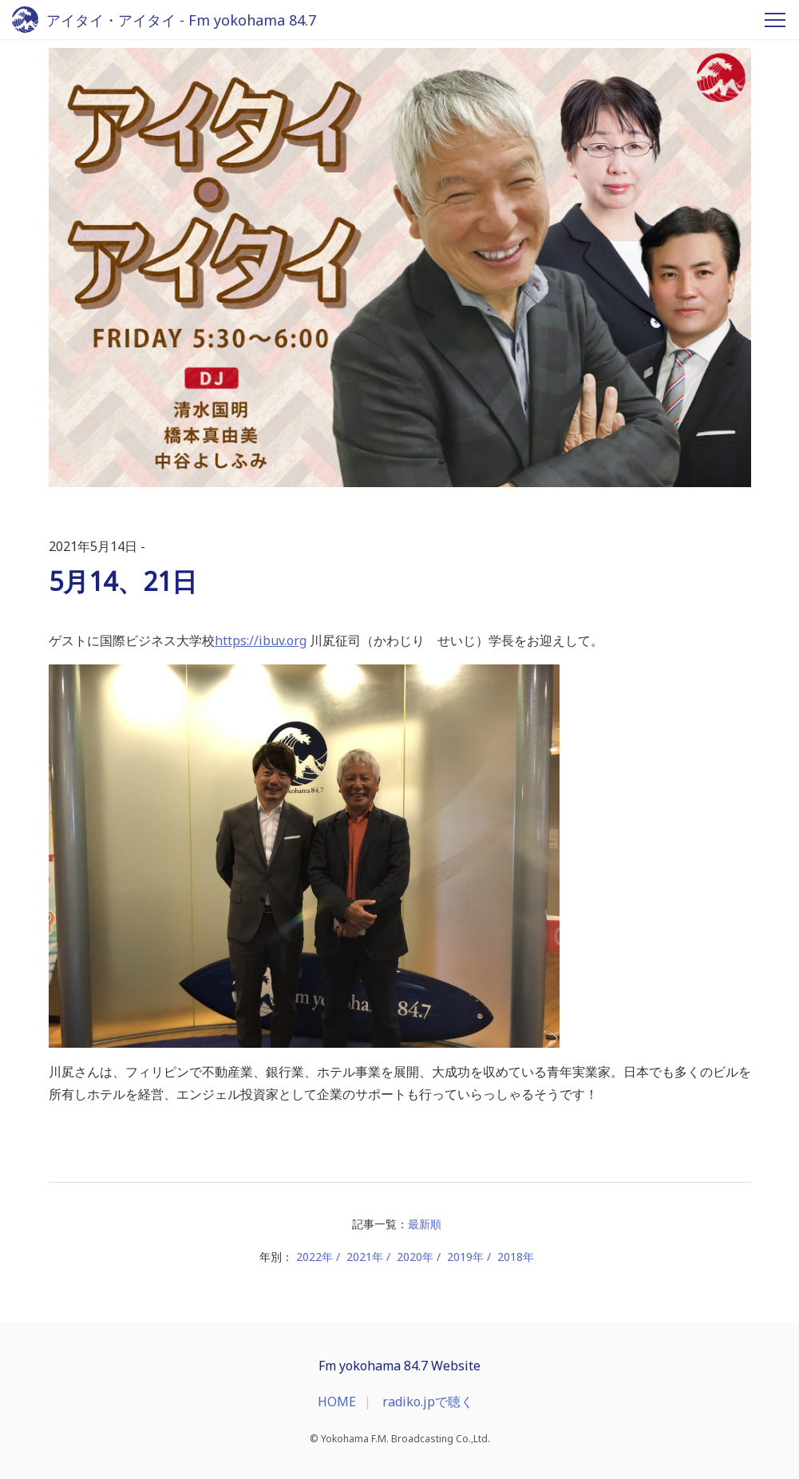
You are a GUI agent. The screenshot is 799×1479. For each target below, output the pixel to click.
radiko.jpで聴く (427, 1401)
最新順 (424, 1223)
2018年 (515, 1256)
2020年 (415, 1256)
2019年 (465, 1256)
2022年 (314, 1256)
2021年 (364, 1256)
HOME (337, 1401)
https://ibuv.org (261, 640)
